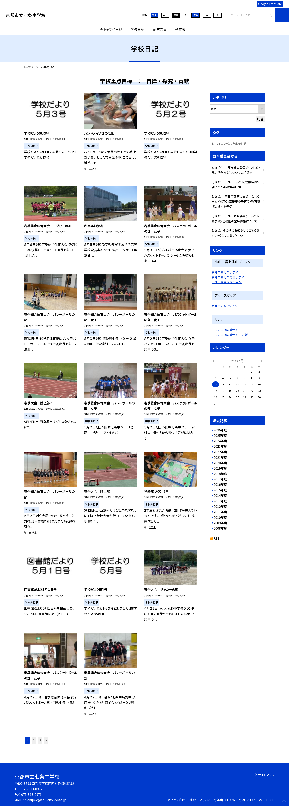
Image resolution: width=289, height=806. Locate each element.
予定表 (180, 29)
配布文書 (160, 29)
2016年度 (220, 484)
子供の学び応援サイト (226, 330)
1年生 (220, 143)
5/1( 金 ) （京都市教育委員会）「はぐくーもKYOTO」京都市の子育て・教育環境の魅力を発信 (236, 201)
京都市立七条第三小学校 (228, 277)
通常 (154, 15)
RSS (217, 538)
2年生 (152, 527)
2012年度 (220, 506)
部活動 (93, 169)
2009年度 (220, 522)
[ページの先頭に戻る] (284, 801)
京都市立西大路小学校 (227, 282)
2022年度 (220, 451)
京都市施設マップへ (224, 306)
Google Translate (270, 4)
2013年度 (220, 501)
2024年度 (220, 440)
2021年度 (220, 457)
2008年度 (220, 528)
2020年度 (220, 462)
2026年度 (220, 430)
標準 (195, 15)
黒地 (176, 15)
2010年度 (220, 517)
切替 (260, 118)
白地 (165, 15)
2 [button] (34, 740)
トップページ (113, 29)
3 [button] (40, 740)
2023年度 (220, 446)
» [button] (46, 740)
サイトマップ (266, 774)
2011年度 (220, 511)
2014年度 (220, 495)
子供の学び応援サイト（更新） (230, 335)
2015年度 (220, 490)
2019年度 (220, 468)
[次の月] (261, 360)
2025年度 (220, 435)
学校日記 (137, 29)
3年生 (234, 143)
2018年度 (220, 473)
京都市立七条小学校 (225, 272)
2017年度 (220, 479)
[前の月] (213, 360)
